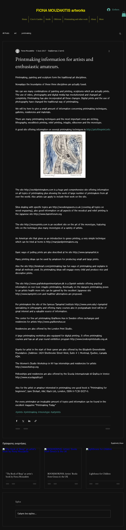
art (15, 33)
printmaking (26, 33)
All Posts (6, 33)
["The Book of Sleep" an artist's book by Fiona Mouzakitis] (21, 458)
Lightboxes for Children (100, 473)
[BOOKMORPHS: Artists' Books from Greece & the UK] (63, 458)
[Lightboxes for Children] (104, 458)
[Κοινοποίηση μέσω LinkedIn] (29, 421)
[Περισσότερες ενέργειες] (109, 51)
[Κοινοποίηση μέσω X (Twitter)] (23, 421)
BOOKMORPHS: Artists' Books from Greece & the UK (62, 475)
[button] (124, 14)
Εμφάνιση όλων (117, 443)
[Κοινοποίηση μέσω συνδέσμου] (35, 421)
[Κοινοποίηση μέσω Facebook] (16, 421)
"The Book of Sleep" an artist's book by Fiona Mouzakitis (19, 475)
